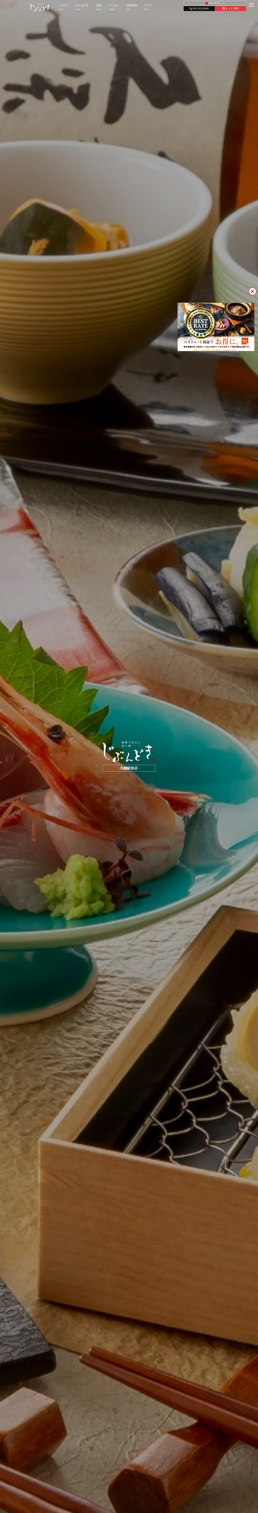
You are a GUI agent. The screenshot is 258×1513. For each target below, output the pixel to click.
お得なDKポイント (215, 3)
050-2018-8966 (199, 8)
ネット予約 (230, 8)
